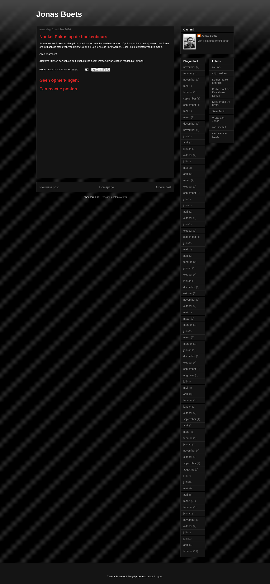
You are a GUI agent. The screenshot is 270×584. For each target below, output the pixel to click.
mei (185, 85)
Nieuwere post (49, 187)
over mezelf (219, 127)
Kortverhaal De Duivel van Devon (221, 92)
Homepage (106, 187)
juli (185, 161)
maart (186, 117)
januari (187, 148)
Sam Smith (218, 111)
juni (185, 136)
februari (187, 73)
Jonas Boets (59, 14)
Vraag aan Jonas (218, 119)
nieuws (216, 67)
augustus (188, 375)
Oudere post (163, 187)
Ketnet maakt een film (220, 81)
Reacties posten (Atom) (114, 197)
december (189, 123)
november (189, 67)
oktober (187, 155)
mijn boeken (219, 73)
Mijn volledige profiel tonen (213, 40)
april (185, 142)
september (189, 98)
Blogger (158, 576)
